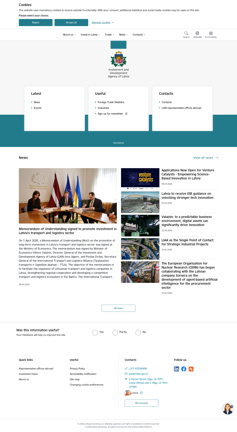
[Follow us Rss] (191, 369)
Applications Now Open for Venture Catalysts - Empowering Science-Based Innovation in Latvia (188, 174)
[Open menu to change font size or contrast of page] (211, 35)
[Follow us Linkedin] (176, 368)
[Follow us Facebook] (183, 368)
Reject (35, 22)
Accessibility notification (83, 373)
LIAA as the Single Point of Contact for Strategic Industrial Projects (187, 242)
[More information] (141, 393)
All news (118, 308)
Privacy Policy (77, 368)
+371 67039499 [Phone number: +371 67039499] (138, 368)
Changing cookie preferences (86, 384)
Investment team (28, 373)
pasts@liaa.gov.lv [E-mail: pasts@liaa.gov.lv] (138, 373)
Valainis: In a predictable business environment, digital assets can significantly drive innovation (187, 221)
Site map (75, 379)
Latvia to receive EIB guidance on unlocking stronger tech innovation (187, 196)
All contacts (141, 403)
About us (24, 379)
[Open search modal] (186, 35)
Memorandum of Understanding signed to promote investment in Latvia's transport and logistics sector (68, 231)
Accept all (71, 22)
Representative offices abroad (36, 368)
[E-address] (131, 393)
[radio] (98, 332)
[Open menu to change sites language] (197, 35)
